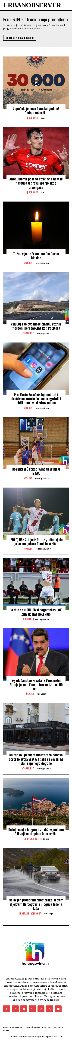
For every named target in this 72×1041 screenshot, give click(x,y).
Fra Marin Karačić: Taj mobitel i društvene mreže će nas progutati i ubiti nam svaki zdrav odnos (36, 399)
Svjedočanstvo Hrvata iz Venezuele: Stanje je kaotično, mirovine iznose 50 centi (36, 684)
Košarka (28, 478)
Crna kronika (30, 839)
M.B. (43, 118)
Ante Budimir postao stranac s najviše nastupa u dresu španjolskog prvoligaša (36, 183)
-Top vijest (28, 333)
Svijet (30, 694)
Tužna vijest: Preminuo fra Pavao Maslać (36, 256)
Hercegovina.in (42, 263)
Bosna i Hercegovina (30, 913)
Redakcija (41, 694)
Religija (28, 263)
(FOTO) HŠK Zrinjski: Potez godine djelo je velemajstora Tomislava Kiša (36, 542)
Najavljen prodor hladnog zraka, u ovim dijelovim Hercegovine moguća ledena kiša (36, 904)
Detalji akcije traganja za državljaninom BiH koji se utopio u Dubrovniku (36, 832)
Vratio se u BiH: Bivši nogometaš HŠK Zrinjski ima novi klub (36, 612)
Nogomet (33, 118)
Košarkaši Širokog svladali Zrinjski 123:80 (36, 471)
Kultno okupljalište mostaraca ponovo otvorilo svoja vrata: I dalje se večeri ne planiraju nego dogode (36, 759)
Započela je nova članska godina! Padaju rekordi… (36, 111)
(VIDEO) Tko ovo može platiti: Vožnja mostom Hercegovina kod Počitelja (36, 326)
